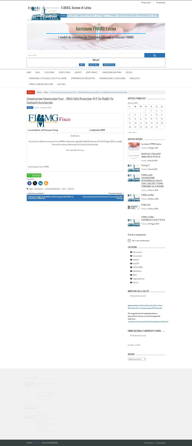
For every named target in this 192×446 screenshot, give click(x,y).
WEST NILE (94, 65)
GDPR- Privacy (92, 72)
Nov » (134, 132)
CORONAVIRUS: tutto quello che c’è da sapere (48, 78)
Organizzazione (138, 278)
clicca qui (80, 150)
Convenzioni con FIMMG (111, 72)
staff (37, 108)
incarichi (70, 189)
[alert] (146, 240)
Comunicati (137, 252)
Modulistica (137, 271)
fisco (63, 189)
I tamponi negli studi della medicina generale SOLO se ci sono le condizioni (50, 197)
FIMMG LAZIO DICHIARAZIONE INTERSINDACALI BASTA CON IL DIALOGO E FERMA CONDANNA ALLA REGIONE (152, 181)
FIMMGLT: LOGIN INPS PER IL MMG (41, 84)
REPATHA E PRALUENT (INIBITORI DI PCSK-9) (78, 16)
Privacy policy (146, 2)
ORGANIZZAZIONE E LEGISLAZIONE (112, 78)
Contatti (78, 72)
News (38, 72)
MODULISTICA (109, 65)
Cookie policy (160, 2)
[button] (29, 183)
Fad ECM (129, 72)
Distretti (136, 259)
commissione (38, 189)
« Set (130, 132)
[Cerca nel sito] (154, 55)
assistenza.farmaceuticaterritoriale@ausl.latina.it (148, 321)
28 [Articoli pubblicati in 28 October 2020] (141, 127)
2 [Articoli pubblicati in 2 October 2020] (151, 110)
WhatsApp (36, 175)
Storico (135, 282)
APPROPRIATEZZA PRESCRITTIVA (83, 78)
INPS (82, 65)
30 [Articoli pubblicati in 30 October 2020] (152, 127)
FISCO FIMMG (49, 72)
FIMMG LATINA (147, 195)
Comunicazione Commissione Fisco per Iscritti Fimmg (102, 197)
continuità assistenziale (52, 189)
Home (29, 72)
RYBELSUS (145, 204)
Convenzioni (137, 256)
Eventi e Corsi (64, 72)
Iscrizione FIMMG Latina (151, 144)
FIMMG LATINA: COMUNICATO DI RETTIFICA (153, 218)
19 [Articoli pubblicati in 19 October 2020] (130, 123)
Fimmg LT (106, 16)
